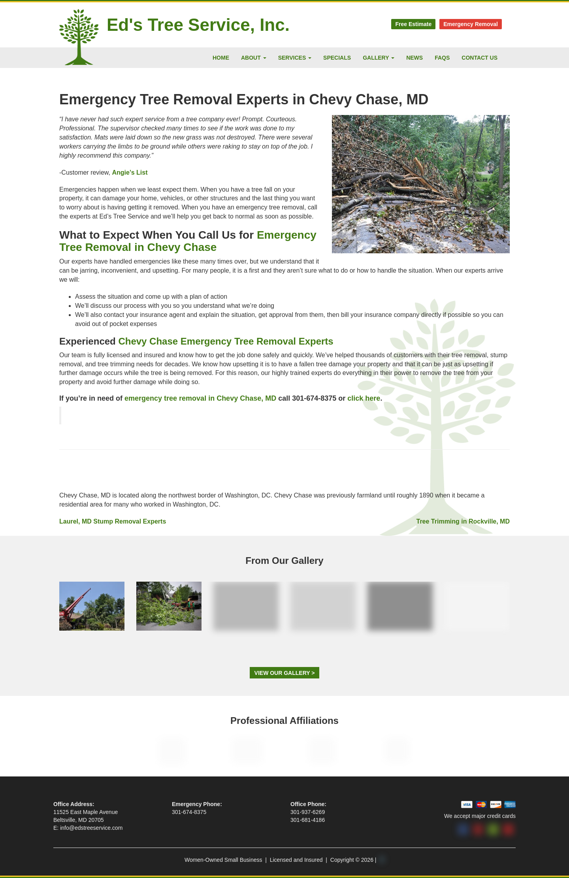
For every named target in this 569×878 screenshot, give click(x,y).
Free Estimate (413, 24)
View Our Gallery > (284, 673)
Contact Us (479, 58)
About (253, 58)
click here (363, 398)
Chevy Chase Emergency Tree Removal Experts (225, 341)
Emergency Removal (470, 24)
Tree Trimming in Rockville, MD (463, 521)
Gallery (378, 58)
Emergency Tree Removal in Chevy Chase (188, 241)
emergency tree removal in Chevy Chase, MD (200, 398)
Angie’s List (129, 172)
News (414, 58)
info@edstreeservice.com (91, 828)
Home (221, 58)
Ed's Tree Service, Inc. (198, 24)
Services (294, 58)
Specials (337, 58)
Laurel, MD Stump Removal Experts (112, 521)
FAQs (442, 58)
